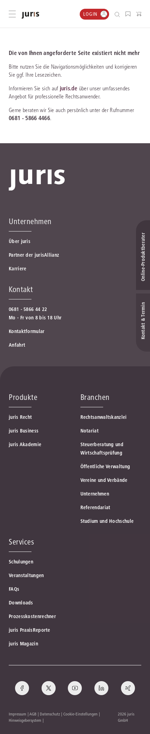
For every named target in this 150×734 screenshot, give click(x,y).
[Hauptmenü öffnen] (12, 14)
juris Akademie (25, 444)
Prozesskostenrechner (32, 616)
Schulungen (21, 562)
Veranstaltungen (26, 575)
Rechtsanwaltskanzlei (103, 417)
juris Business (23, 431)
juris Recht (20, 417)
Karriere (17, 268)
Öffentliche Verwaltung (105, 466)
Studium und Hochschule (107, 521)
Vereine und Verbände (104, 480)
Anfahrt (17, 345)
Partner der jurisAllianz (34, 255)
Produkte (23, 397)
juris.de (68, 88)
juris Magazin (23, 643)
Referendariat (95, 507)
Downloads (21, 603)
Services (21, 542)
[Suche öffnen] (119, 14)
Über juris (19, 241)
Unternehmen (94, 494)
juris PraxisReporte (29, 630)
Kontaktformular (27, 331)
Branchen (95, 397)
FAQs (14, 589)
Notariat (89, 431)
